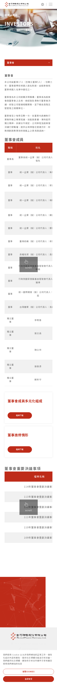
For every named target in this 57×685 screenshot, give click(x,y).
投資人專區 (17, 29)
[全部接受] (28, 679)
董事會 (29, 29)
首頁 (7, 29)
